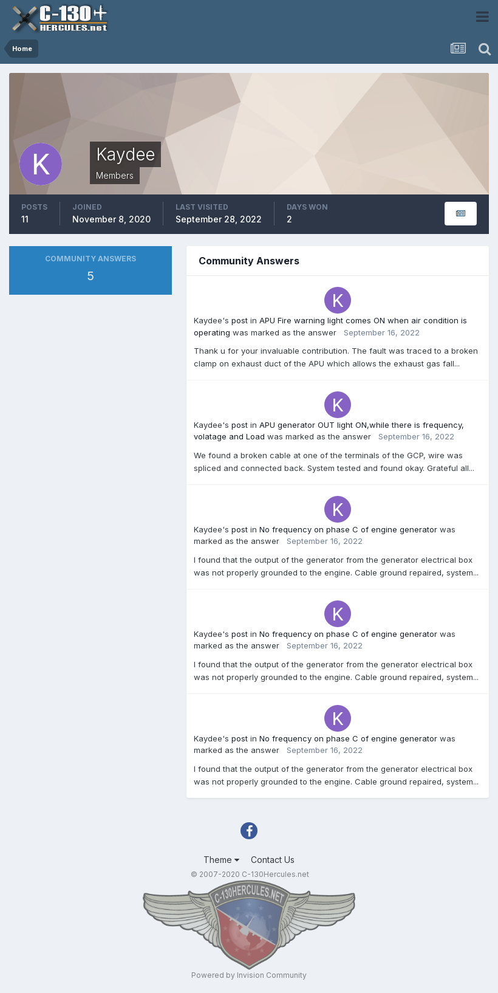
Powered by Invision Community (249, 975)
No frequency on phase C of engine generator (348, 529)
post (239, 320)
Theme (221, 859)
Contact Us (273, 859)
